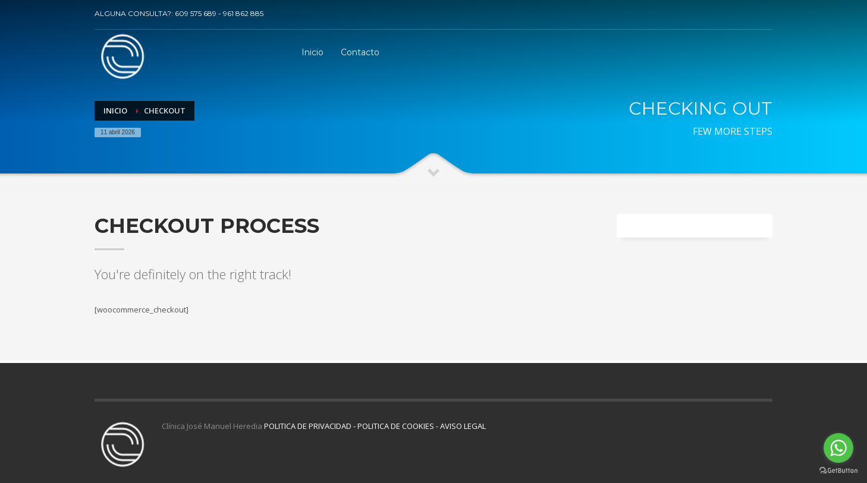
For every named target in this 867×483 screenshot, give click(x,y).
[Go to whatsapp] (838, 448)
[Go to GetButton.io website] (838, 471)
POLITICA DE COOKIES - (398, 426)
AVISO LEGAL (463, 426)
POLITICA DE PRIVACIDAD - (310, 426)
